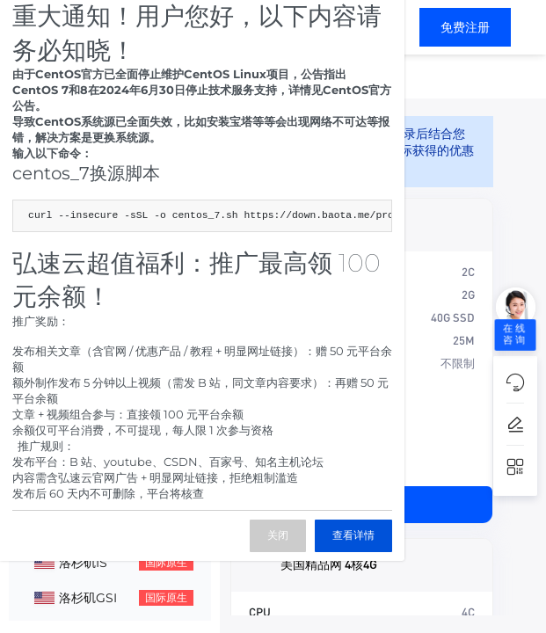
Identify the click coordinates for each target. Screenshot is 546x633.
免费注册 (465, 27)
